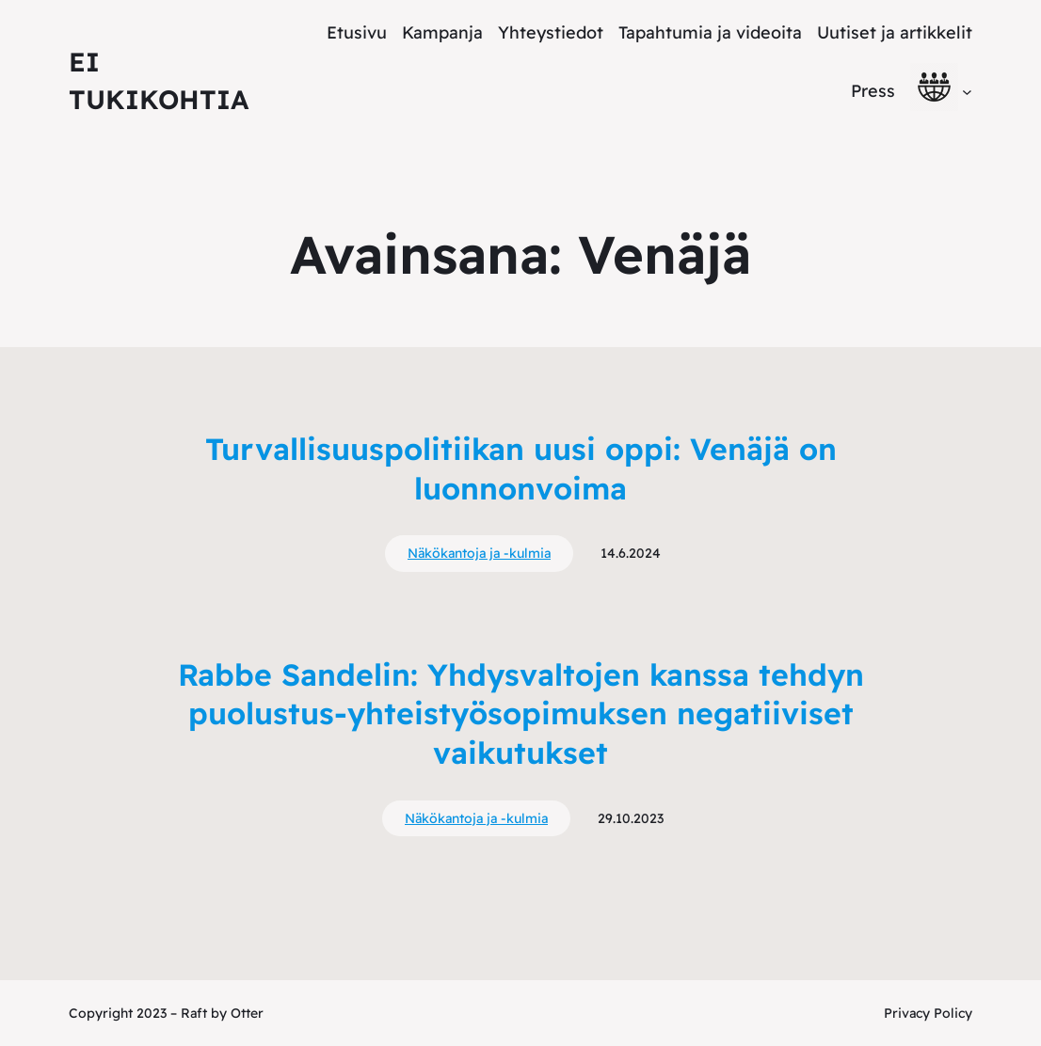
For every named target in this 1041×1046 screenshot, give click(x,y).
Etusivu (357, 32)
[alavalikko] (967, 91)
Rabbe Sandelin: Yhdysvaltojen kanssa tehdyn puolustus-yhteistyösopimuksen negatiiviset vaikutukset (521, 713)
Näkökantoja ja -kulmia (479, 553)
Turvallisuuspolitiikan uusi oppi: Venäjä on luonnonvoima (521, 468)
